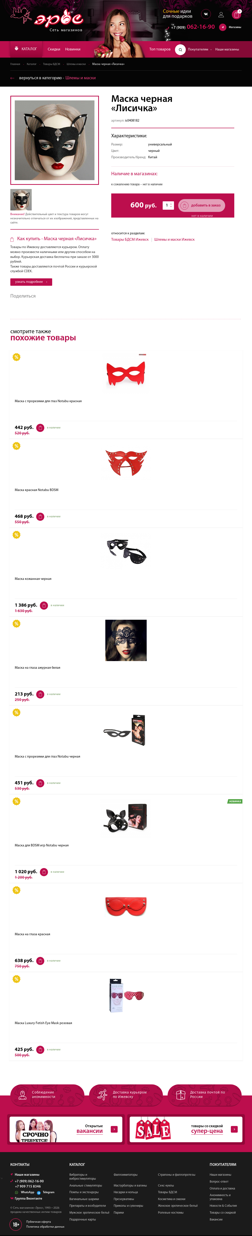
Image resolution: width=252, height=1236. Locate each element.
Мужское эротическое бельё (89, 1213)
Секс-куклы (166, 1186)
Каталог (32, 64)
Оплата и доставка (222, 1189)
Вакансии (216, 1220)
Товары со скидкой (223, 1213)
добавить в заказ (200, 206)
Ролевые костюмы (171, 1213)
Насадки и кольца (126, 1193)
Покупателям (200, 49)
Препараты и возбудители (87, 1206)
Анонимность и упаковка (220, 1198)
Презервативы (124, 1199)
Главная (15, 64)
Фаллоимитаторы (126, 1175)
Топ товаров (160, 49)
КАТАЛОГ (28, 49)
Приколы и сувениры (128, 1206)
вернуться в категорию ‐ (54, 78)
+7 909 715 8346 (28, 1187)
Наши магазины (227, 49)
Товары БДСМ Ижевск (130, 240)
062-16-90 (190, 28)
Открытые (63, 1130)
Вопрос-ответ (219, 1182)
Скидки (57, 49)
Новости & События (223, 1206)
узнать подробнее (31, 282)
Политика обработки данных (45, 1227)
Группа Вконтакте (26, 1199)
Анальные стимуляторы (85, 1186)
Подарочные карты (82, 1220)
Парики (119, 1213)
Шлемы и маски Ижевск (174, 240)
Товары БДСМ (53, 64)
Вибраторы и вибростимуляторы (82, 1177)
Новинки (76, 49)
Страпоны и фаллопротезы (176, 1175)
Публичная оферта (38, 1222)
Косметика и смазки (171, 1199)
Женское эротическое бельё (178, 1206)
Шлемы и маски (79, 64)
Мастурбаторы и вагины (130, 1186)
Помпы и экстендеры (84, 1193)
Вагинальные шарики (84, 1199)
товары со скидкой (183, 1130)
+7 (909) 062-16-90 (27, 1182)
